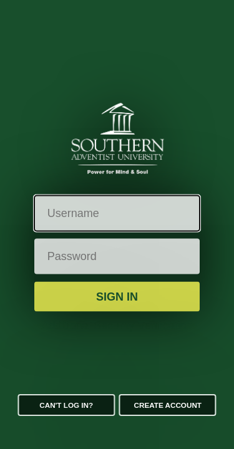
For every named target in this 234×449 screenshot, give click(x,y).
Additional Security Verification (116, 325)
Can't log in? (66, 405)
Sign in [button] (117, 296)
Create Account (168, 405)
